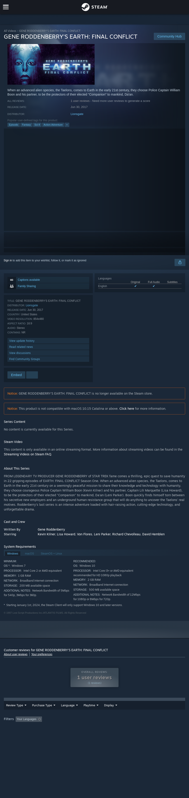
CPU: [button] (39, 728)
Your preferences (41, 654)
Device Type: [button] (74, 728)
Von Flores (84, 534)
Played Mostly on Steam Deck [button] (139, 722)
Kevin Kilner (46, 534)
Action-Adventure (53, 124)
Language (68, 708)
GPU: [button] (54, 728)
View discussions (20, 353)
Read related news (21, 347)
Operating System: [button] (16, 728)
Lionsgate (77, 114)
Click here (126, 408)
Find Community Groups (24, 359)
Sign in (8, 260)
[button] (19, 722)
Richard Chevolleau (126, 534)
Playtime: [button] (107, 722)
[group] (94, 725)
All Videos (10, 31)
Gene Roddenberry (51, 529)
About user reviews (16, 654)
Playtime (114, 708)
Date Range (91, 708)
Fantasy (26, 124)
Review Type (14, 708)
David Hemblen (153, 534)
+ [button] (67, 124)
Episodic (14, 124)
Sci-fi (37, 124)
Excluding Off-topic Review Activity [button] (72, 722)
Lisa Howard (66, 534)
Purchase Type (42, 708)
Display (134, 708)
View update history (22, 340)
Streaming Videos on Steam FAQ (27, 454)
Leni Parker (102, 534)
